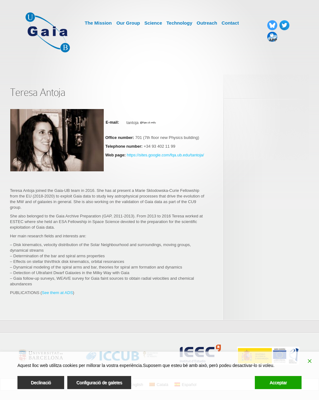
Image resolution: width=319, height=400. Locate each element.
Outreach (207, 23)
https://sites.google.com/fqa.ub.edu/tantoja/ (165, 155)
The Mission (98, 23)
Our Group (128, 23)
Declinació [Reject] (41, 382)
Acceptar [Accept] (278, 382)
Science (153, 23)
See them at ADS (57, 292)
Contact (230, 23)
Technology (179, 23)
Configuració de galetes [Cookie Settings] (99, 382)
